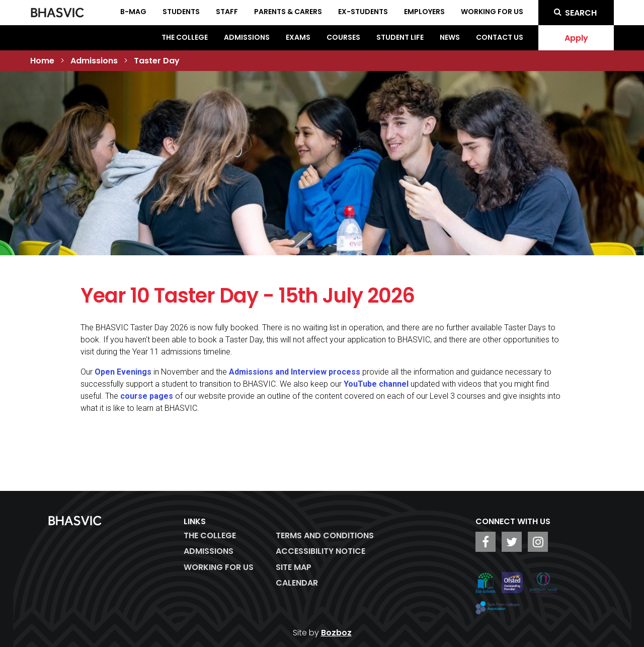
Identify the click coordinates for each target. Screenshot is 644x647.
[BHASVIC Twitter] (512, 542)
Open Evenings (123, 372)
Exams (298, 37)
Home (42, 60)
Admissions (247, 37)
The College (185, 37)
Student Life (400, 37)
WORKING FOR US (219, 567)
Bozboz (336, 632)
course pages (146, 396)
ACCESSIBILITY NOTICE (320, 551)
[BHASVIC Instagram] (538, 542)
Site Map (293, 567)
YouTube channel (376, 384)
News (450, 37)
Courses (343, 37)
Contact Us (499, 37)
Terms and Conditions (325, 535)
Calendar (297, 583)
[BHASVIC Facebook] (485, 542)
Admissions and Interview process (294, 372)
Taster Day (157, 60)
